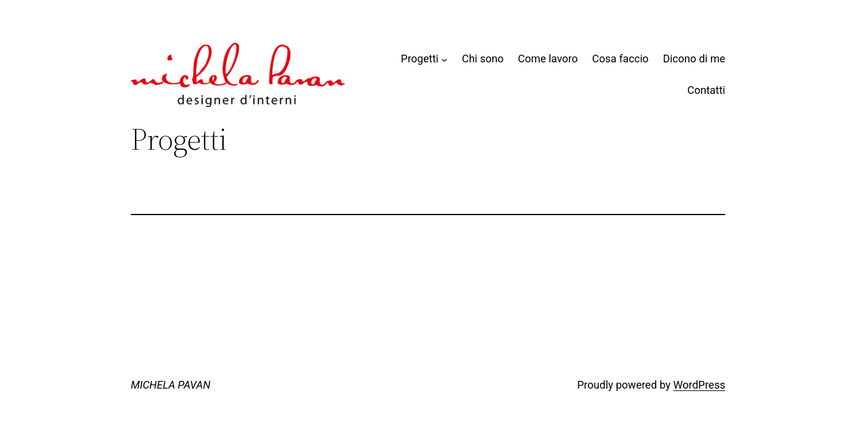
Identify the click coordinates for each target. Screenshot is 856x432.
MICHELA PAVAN (170, 385)
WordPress (699, 385)
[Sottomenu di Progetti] (444, 59)
